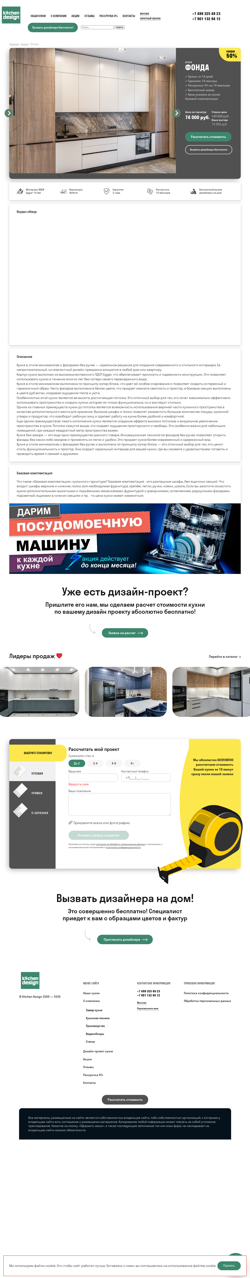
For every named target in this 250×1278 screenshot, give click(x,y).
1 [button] (59, 176)
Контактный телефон (135, 771)
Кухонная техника (97, 1018)
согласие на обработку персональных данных (120, 844)
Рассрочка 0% (108, 16)
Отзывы (89, 16)
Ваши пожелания (80, 791)
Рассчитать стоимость (125, 1099)
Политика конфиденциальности (206, 993)
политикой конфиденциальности (123, 847)
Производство (95, 1026)
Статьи (90, 1041)
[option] (92, 110)
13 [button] (126, 176)
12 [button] (120, 176)
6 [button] (87, 176)
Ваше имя (75, 771)
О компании (58, 16)
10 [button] (109, 176)
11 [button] (115, 176)
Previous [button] (9, 113)
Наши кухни (38, 16)
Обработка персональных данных (207, 1001)
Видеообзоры (95, 1034)
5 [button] (81, 176)
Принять (229, 1265)
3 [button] (70, 176)
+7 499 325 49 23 (148, 991)
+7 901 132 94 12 (206, 18)
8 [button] (98, 176)
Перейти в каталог (223, 656)
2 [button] (65, 176)
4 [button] (76, 176)
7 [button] (92, 176)
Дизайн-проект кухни (98, 1051)
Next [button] (176, 113)
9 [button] (104, 176)
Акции (75, 16)
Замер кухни (94, 1010)
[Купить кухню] (34, 980)
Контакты (129, 16)
